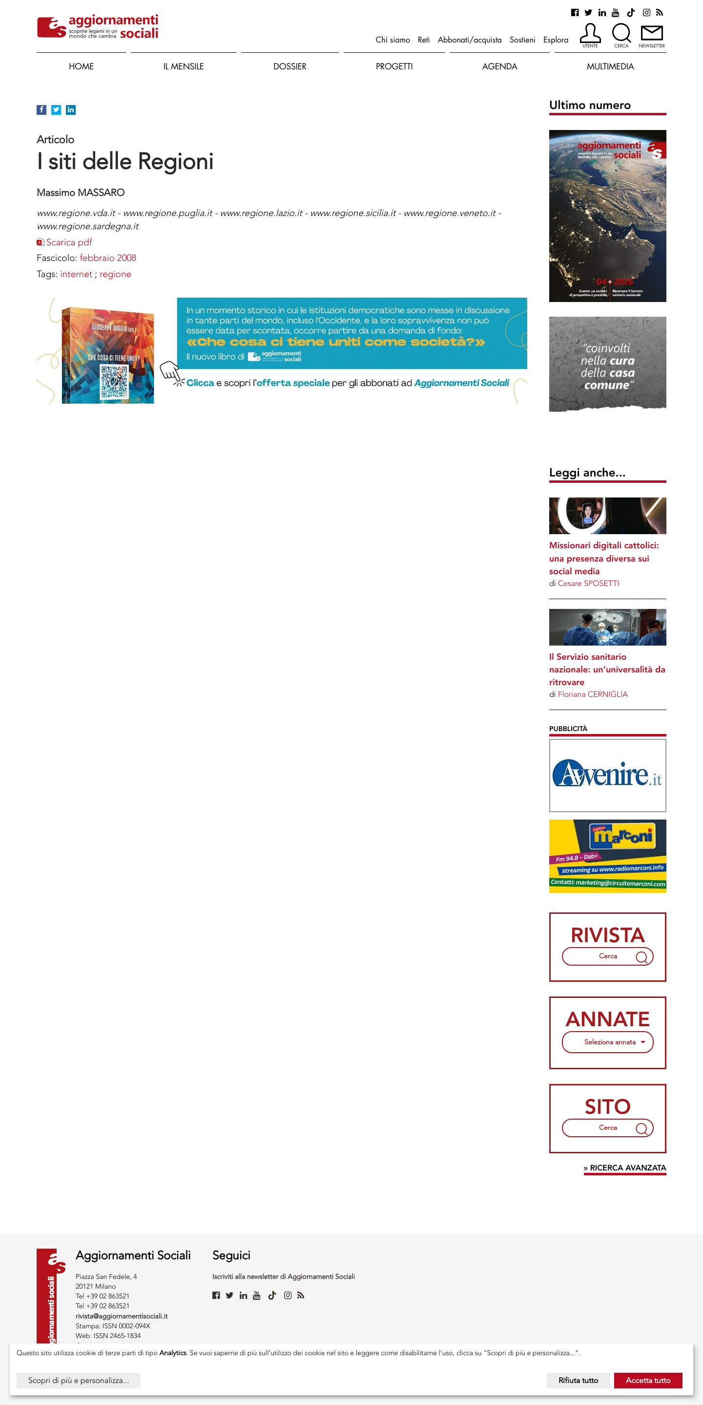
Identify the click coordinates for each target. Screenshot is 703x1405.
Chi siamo (393, 39)
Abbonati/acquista (470, 39)
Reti (424, 39)
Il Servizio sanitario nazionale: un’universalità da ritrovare (607, 669)
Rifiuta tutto (578, 1380)
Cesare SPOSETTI (589, 583)
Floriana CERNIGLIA (593, 694)
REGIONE (115, 274)
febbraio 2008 (108, 257)
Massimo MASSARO (80, 192)
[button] (590, 36)
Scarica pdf (69, 242)
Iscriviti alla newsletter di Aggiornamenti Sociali (283, 1277)
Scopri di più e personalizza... (78, 1380)
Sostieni (523, 39)
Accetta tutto (648, 1380)
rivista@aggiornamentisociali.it (121, 1316)
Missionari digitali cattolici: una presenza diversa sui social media (604, 558)
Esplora (555, 39)
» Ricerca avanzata (625, 1168)
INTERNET (76, 274)
